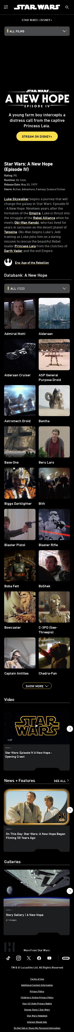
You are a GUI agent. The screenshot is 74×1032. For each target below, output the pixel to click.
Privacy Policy (37, 991)
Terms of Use (37, 978)
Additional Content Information (37, 985)
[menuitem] (6, 7)
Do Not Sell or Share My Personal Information (37, 1028)
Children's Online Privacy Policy (37, 997)
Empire (34, 213)
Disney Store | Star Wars (37, 1009)
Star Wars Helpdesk (37, 1015)
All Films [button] (16, 31)
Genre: (8, 189)
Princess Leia (25, 246)
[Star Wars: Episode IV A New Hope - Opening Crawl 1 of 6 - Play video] (37, 725)
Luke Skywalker (16, 199)
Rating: (9, 175)
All (17, 288)
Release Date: (12, 184)
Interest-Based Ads (37, 1021)
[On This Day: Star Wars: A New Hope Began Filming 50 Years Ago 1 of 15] (37, 806)
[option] (40, 288)
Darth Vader (13, 251)
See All (60, 781)
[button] (37, 686)
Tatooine (10, 232)
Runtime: (10, 180)
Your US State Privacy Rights (37, 1003)
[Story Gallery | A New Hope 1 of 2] (37, 888)
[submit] (67, 7)
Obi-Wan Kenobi (26, 222)
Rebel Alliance (44, 218)
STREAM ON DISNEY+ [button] (37, 136)
